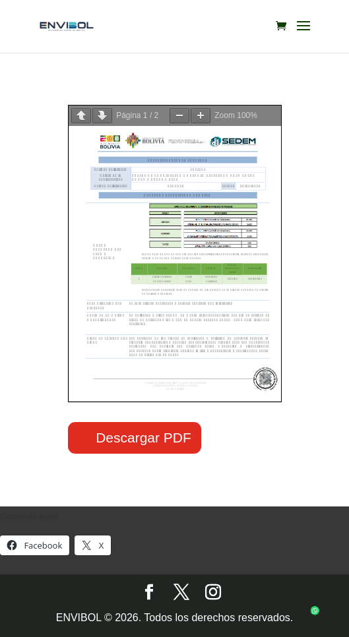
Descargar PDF (143, 437)
